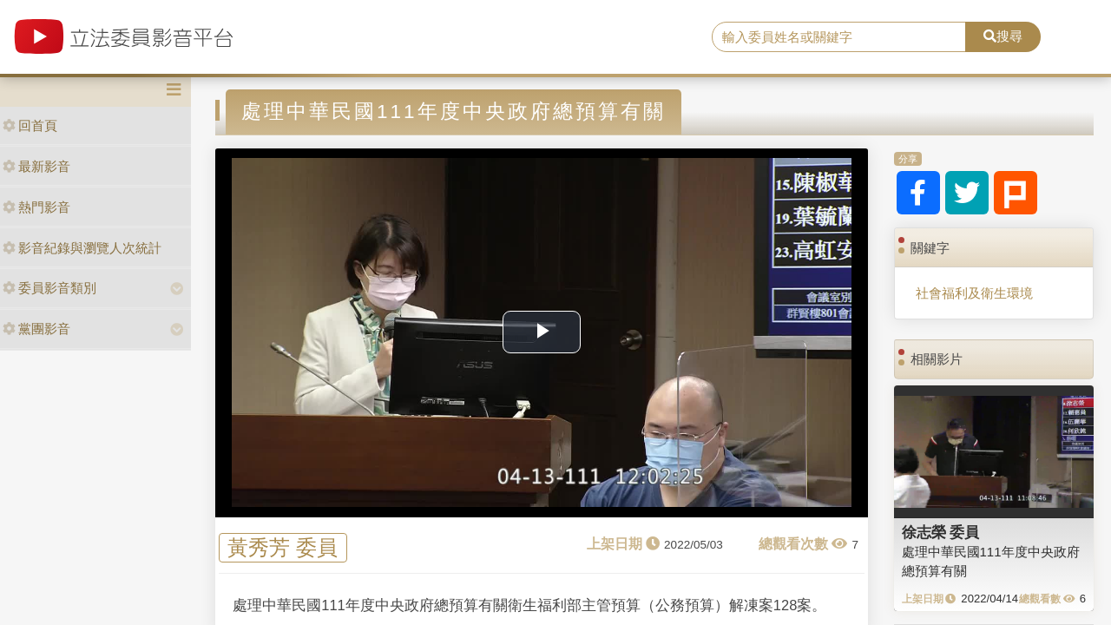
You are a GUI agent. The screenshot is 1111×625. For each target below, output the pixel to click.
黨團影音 (36, 328)
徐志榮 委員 (941, 532)
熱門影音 (36, 207)
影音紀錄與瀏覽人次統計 (82, 247)
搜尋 (1002, 36)
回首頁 (30, 125)
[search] (839, 37)
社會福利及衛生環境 (974, 293)
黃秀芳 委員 (282, 548)
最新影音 (36, 166)
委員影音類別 (49, 287)
